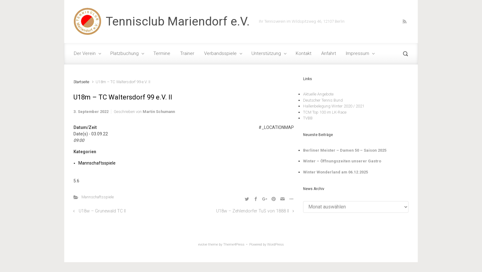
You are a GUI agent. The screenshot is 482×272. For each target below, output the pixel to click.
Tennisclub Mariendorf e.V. (178, 21)
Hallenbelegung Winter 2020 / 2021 (333, 106)
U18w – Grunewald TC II (102, 211)
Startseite (81, 82)
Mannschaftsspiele (97, 163)
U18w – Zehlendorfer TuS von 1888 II (252, 211)
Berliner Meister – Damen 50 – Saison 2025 (344, 150)
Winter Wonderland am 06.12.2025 (335, 172)
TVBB (308, 118)
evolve (202, 245)
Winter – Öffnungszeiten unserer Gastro (342, 161)
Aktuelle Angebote (318, 94)
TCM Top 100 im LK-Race (324, 112)
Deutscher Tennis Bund (323, 100)
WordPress (275, 245)
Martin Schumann (159, 111)
